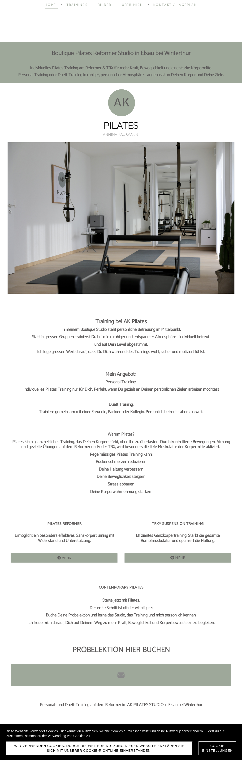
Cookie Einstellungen (217, 748)
